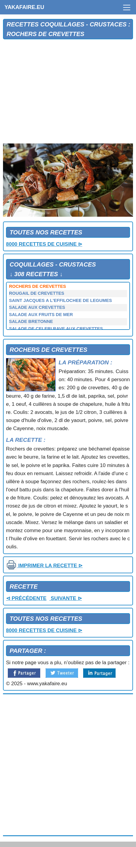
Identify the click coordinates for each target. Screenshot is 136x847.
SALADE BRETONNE (31, 321)
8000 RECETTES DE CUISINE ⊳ (44, 244)
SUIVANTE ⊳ (65, 598)
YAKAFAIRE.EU (24, 7)
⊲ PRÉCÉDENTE (26, 598)
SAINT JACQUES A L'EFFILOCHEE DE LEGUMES (60, 300)
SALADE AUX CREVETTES (37, 307)
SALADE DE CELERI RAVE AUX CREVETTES (56, 328)
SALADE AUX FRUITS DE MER (41, 314)
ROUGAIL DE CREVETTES (36, 293)
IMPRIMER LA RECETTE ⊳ (44, 565)
